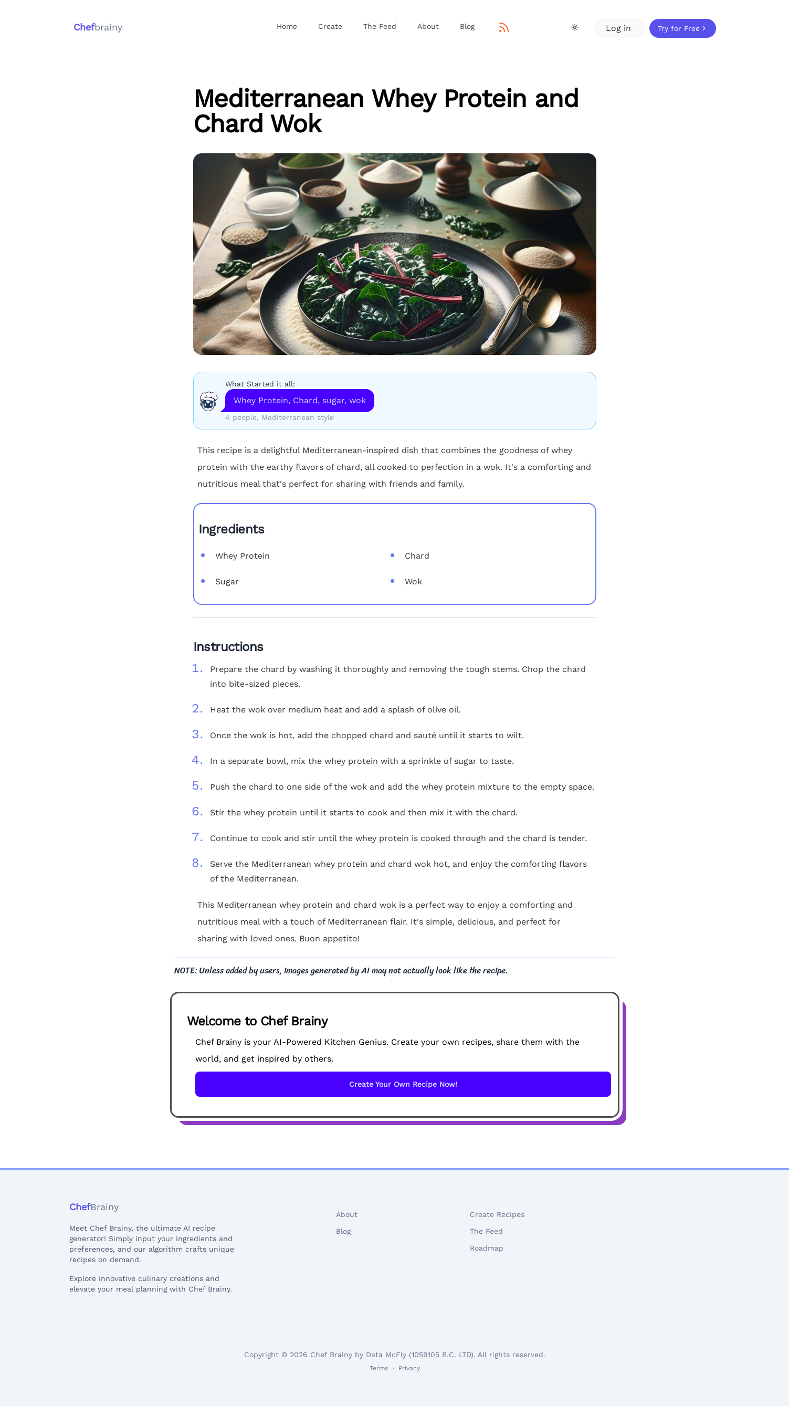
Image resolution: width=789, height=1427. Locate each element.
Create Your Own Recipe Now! (403, 1084)
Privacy (409, 1368)
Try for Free (683, 28)
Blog (467, 26)
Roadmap (486, 1248)
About (428, 26)
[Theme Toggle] (574, 27)
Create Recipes (497, 1214)
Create (330, 26)
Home (287, 26)
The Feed (379, 26)
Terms (379, 1368)
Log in (620, 28)
